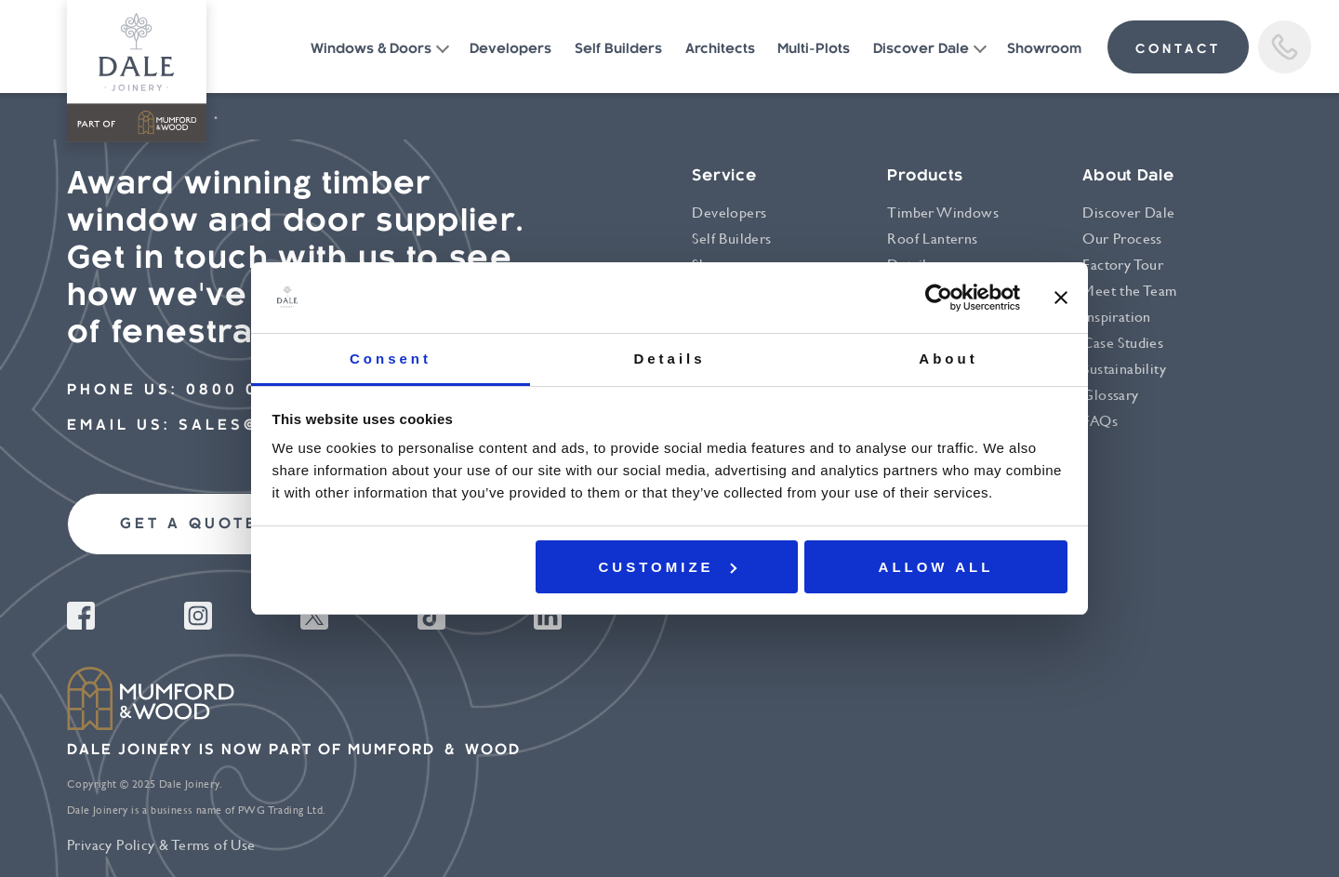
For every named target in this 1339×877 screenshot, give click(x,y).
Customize (667, 567)
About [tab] (948, 358)
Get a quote (189, 525)
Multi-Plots (813, 50)
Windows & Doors (371, 50)
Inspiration (1116, 317)
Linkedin (548, 616)
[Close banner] (1060, 297)
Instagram (198, 616)
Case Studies (1122, 343)
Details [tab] (669, 358)
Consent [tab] (390, 358)
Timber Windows (943, 212)
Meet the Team (1129, 290)
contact (1178, 50)
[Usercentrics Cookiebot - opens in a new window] (938, 298)
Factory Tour (1122, 264)
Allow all (936, 567)
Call (1284, 46)
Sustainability (1124, 369)
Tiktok (431, 616)
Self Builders (618, 50)
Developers (510, 50)
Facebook (81, 616)
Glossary (1110, 395)
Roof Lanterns (932, 238)
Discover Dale (921, 50)
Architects (720, 50)
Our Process (1121, 238)
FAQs (1100, 421)
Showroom (1044, 50)
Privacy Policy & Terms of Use (161, 845)
